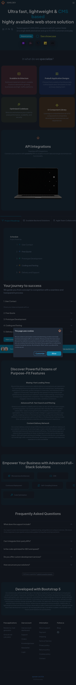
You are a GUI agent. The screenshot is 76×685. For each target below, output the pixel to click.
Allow (54, 353)
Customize (40, 353)
